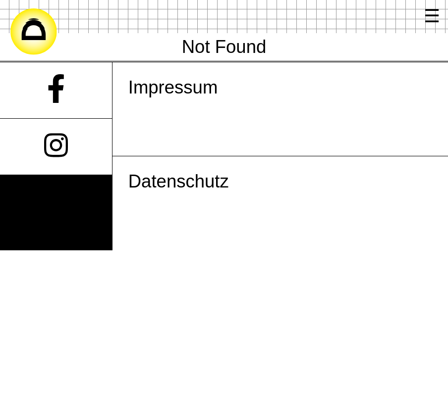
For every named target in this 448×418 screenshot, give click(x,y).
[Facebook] (56, 90)
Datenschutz (178, 181)
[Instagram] (56, 147)
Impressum (173, 87)
